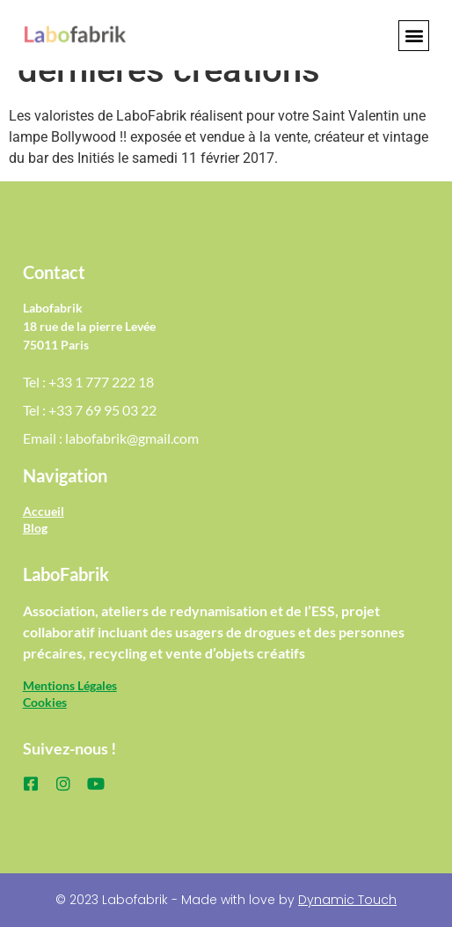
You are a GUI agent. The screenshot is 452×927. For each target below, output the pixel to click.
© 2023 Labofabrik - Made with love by (226, 900)
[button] (413, 35)
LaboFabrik (66, 574)
